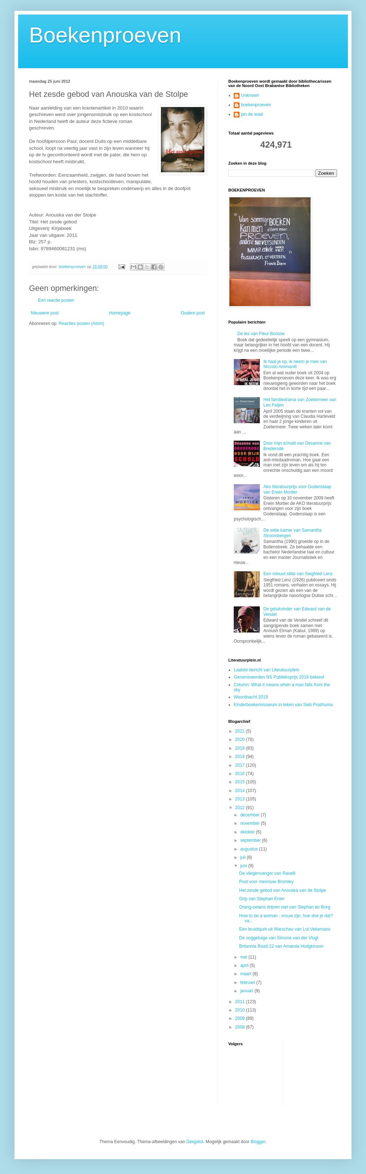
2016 (240, 773)
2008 (240, 1027)
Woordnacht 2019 (251, 697)
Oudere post (193, 313)
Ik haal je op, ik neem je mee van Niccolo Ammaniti (295, 364)
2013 (240, 799)
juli (243, 857)
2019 (240, 748)
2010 (240, 1010)
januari (247, 990)
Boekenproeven (105, 35)
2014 (240, 790)
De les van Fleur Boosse (261, 333)
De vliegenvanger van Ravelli (267, 873)
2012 (240, 807)
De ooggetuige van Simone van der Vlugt (279, 937)
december (250, 814)
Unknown (250, 95)
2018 (240, 756)
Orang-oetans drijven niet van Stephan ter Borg (284, 907)
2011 (240, 1001)
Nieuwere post (45, 313)
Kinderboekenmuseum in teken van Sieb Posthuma (283, 704)
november (250, 823)
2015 (240, 781)
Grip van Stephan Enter (261, 898)
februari (248, 982)
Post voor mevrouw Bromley (266, 881)
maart (246, 973)
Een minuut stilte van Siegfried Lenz (298, 573)
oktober (248, 832)
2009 (240, 1018)
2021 (240, 731)
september (251, 840)
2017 (240, 765)
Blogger (258, 1141)
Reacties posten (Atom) (81, 323)
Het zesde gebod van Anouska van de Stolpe (282, 890)
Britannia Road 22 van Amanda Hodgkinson (281, 946)
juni (244, 865)
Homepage (119, 313)
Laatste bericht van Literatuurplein (266, 669)
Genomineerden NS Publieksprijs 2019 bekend (279, 677)
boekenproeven (256, 104)
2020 (240, 739)
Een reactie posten (56, 300)
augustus (249, 849)
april (245, 965)
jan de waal (252, 114)
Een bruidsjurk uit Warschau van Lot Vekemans (284, 929)
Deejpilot (194, 1141)
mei (244, 957)
